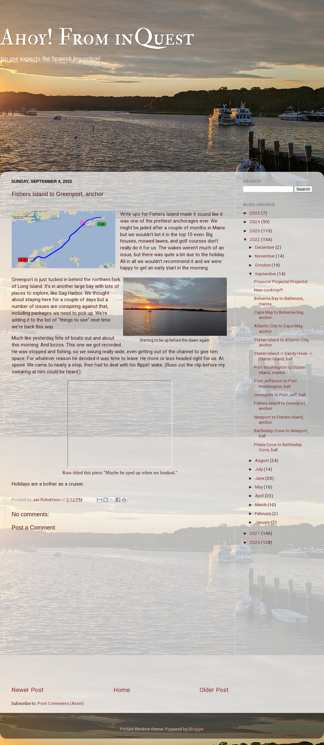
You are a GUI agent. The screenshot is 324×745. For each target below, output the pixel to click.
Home (121, 690)
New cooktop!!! (268, 289)
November (265, 255)
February (263, 513)
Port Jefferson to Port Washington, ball (275, 383)
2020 (255, 542)
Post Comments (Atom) (61, 703)
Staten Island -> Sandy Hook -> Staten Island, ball (283, 356)
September (266, 273)
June (260, 478)
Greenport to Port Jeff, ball (280, 394)
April (260, 495)
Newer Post (27, 690)
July (259, 469)
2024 (255, 221)
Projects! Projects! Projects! (280, 281)
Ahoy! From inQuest (97, 37)
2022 (255, 239)
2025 (255, 212)
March (261, 504)
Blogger (196, 728)
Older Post (214, 690)
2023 (255, 230)
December (265, 247)
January (263, 522)
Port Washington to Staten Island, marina (279, 370)
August (262, 460)
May (259, 486)
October (263, 265)
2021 (255, 533)
